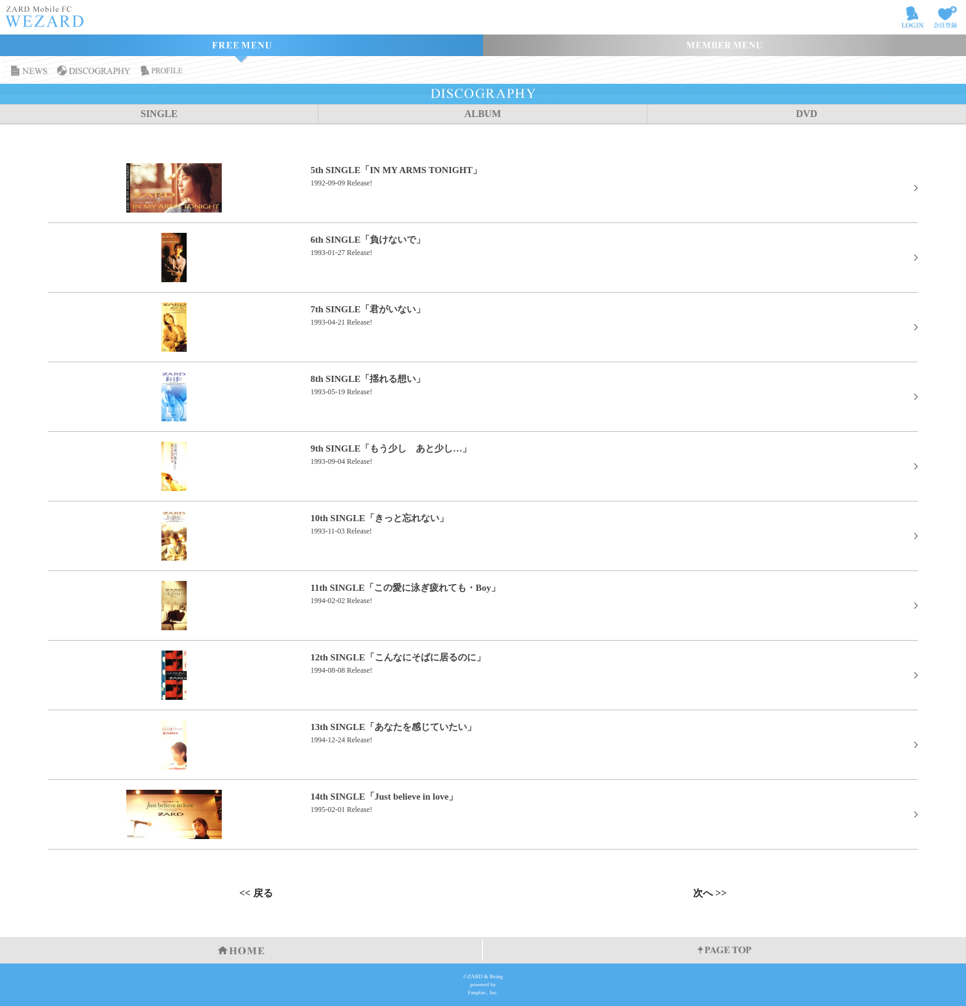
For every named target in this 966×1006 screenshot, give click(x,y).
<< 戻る (255, 893)
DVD (807, 113)
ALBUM (483, 113)
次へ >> (709, 893)
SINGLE (158, 113)
